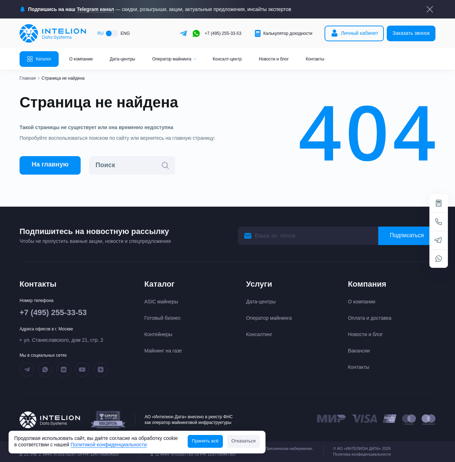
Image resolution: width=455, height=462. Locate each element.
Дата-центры (122, 59)
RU (100, 33)
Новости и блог (274, 59)
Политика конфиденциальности (362, 454)
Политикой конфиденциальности (109, 444)
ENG (125, 33)
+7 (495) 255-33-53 (223, 33)
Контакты (315, 59)
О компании (81, 59)
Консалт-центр (227, 59)
